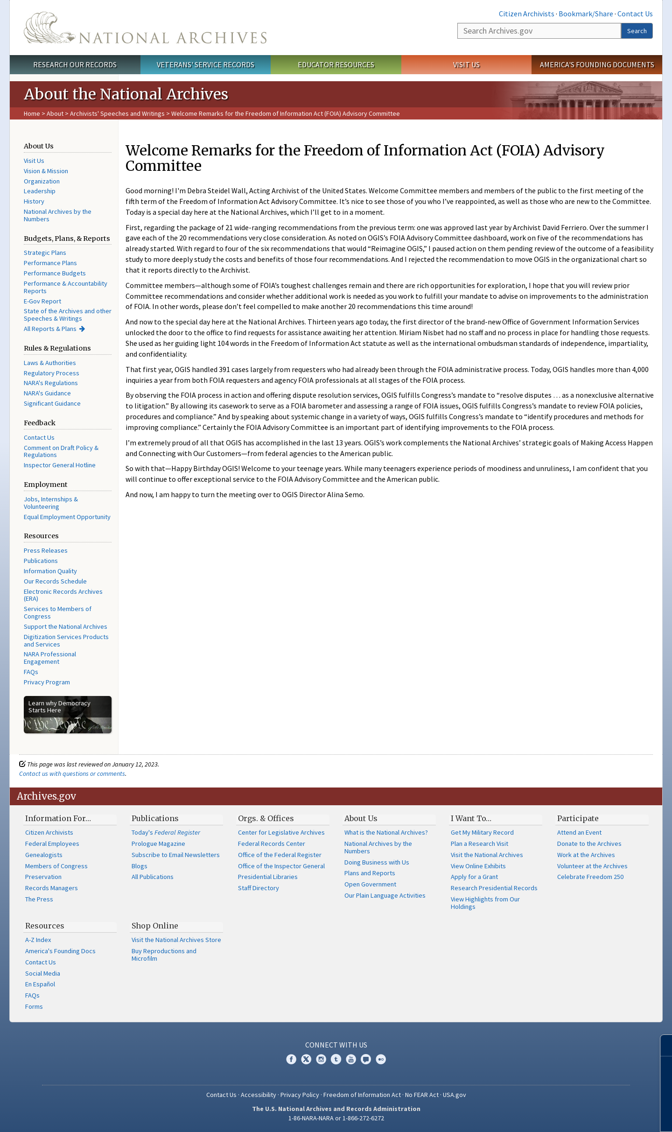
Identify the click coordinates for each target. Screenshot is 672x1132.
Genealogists (44, 855)
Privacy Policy (299, 1094)
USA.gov (454, 1094)
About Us (361, 818)
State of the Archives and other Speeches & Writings (68, 315)
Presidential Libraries (268, 876)
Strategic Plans (45, 252)
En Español (40, 984)
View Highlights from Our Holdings (485, 903)
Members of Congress (56, 866)
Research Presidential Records (494, 888)
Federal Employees (52, 843)
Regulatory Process (51, 373)
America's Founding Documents (597, 64)
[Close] (661, 1045)
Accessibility (258, 1094)
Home (32, 113)
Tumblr (336, 1059)
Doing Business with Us (376, 862)
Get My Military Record (482, 832)
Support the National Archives (65, 626)
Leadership (40, 191)
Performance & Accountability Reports (65, 287)
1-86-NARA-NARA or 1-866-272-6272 (336, 1118)
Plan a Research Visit (479, 843)
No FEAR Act (422, 1094)
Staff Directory (258, 888)
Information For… (58, 818)
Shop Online (155, 925)
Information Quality (50, 571)
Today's (166, 832)
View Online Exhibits (478, 866)
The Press (39, 899)
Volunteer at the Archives (592, 866)
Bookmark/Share (586, 13)
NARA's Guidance (47, 393)
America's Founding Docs (60, 951)
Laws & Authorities (50, 363)
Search (637, 31)
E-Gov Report (42, 301)
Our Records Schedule (55, 581)
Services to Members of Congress (57, 612)
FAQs (31, 672)
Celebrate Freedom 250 (590, 876)
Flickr (380, 1059)
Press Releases (46, 550)
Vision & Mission (46, 171)
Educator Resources (336, 64)
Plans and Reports (369, 873)
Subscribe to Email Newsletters (176, 855)
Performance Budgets (55, 273)
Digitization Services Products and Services (66, 640)
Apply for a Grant (474, 876)
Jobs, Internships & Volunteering (51, 503)
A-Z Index (38, 939)
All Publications (153, 876)
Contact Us (635, 13)
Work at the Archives (586, 855)
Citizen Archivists (526, 13)
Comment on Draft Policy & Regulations (61, 451)
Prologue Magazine (158, 843)
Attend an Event (579, 832)
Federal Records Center (271, 843)
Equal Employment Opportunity (67, 517)
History (34, 201)
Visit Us (466, 64)
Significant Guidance (52, 403)
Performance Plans (50, 263)
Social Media (42, 973)
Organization (42, 181)
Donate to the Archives (589, 843)
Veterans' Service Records (205, 64)
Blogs (139, 866)
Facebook (291, 1059)
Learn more (589, 1115)
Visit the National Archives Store (176, 939)
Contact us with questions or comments (72, 773)
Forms (34, 1006)
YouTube (351, 1059)
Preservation (43, 876)
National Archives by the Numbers (57, 215)
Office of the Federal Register (280, 855)
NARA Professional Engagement (50, 658)
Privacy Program (47, 682)
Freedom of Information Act (362, 1094)
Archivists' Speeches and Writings (117, 113)
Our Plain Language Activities (385, 895)
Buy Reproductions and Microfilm (164, 955)
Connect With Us (336, 1044)
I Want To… (471, 818)
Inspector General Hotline (60, 465)
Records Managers (51, 888)
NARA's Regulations (51, 383)
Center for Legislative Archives (281, 832)
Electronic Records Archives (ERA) (63, 595)
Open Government (370, 884)
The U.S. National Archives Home (145, 27)
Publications (41, 560)
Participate (578, 818)
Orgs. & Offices (266, 818)
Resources (44, 925)
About (55, 113)
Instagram (321, 1059)
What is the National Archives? (386, 832)
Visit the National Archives (487, 855)
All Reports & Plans (50, 328)
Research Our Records (75, 64)
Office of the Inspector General (281, 866)
